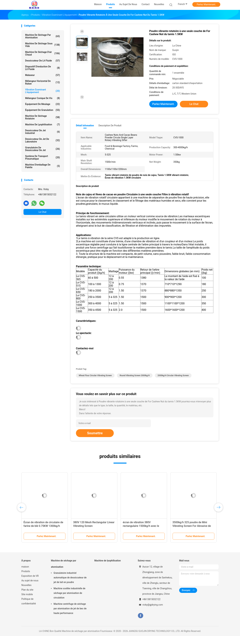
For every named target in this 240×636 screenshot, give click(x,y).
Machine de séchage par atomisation (42, 36)
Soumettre (95, 433)
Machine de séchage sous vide (42, 44)
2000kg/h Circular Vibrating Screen (173, 375)
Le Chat (42, 212)
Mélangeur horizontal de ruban (42, 82)
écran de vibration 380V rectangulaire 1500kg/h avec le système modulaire (141, 526)
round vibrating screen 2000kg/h (135, 375)
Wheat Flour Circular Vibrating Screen (95, 375)
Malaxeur (42, 75)
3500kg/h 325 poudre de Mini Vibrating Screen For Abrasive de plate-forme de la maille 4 (191, 526)
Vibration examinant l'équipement (42, 91)
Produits (25, 571)
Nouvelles (26, 585)
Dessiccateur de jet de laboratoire (42, 140)
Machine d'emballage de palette (42, 166)
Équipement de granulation (42, 110)
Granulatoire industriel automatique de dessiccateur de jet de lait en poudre (70, 577)
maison (25, 566)
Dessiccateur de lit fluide (42, 60)
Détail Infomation (85, 125)
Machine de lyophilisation (42, 124)
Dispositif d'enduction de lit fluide (42, 67)
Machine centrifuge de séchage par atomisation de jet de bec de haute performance (70, 608)
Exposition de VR (30, 576)
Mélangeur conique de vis (42, 98)
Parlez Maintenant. (206, 4)
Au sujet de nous (29, 580)
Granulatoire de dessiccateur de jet (42, 149)
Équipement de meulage (42, 104)
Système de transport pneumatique (42, 157)
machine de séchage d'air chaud (42, 53)
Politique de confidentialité (28, 601)
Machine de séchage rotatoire (42, 117)
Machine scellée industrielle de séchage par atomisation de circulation (69, 593)
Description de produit (109, 125)
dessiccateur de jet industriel (42, 131)
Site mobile (27, 594)
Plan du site (27, 589)
